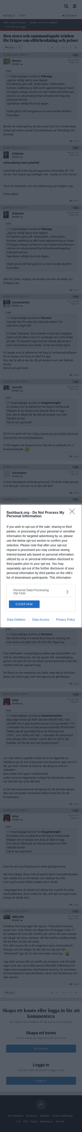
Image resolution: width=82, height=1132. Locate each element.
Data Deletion (16, 619)
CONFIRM (24, 604)
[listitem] (41, 592)
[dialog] (41, 566)
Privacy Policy (65, 619)
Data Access (40, 619)
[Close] (73, 513)
